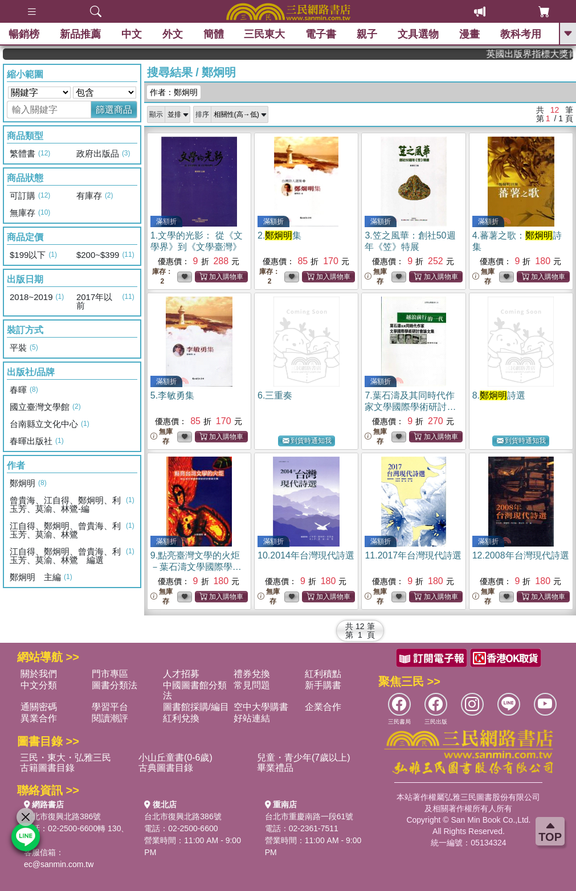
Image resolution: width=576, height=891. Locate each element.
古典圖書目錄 (165, 768)
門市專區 (110, 674)
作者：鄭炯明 (174, 92)
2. (279, 235)
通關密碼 (39, 707)
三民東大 (264, 34)
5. (172, 395)
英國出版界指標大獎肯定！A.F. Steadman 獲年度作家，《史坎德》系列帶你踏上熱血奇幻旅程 (540, 54)
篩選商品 (114, 109)
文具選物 (418, 34)
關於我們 (39, 674)
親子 (367, 34)
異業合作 (39, 718)
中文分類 (39, 685)
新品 (80, 34)
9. (196, 567)
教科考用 (520, 34)
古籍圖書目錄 (47, 768)
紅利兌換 (181, 718)
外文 (172, 34)
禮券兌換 (252, 674)
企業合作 (323, 707)
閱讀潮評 (110, 718)
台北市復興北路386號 (62, 816)
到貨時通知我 (307, 441)
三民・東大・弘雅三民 (65, 757)
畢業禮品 (275, 768)
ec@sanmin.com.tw (58, 864)
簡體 (213, 34)
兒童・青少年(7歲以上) (303, 757)
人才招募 (181, 674)
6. (275, 395)
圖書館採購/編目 (196, 707)
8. (498, 395)
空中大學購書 (261, 707)
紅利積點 (323, 674)
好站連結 (252, 718)
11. (413, 555)
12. (520, 555)
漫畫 (469, 34)
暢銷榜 (24, 34)
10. (306, 555)
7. (410, 407)
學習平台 (110, 707)
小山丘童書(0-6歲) (175, 757)
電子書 (320, 34)
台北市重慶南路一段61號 (309, 816)
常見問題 (252, 685)
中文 (131, 34)
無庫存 (376, 276)
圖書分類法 (114, 685)
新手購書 (323, 685)
